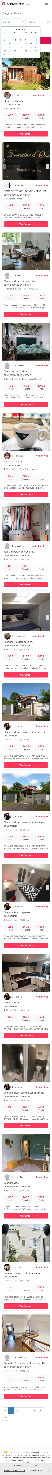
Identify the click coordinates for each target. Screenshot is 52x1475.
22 (31, 47)
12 (15, 44)
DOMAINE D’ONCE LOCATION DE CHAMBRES (28, 191)
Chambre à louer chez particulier (20, 281)
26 (15, 51)
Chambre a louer (12, 1002)
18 (10, 47)
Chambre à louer (12, 1183)
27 (20, 51)
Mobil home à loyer (13, 461)
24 (5, 51)
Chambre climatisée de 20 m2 (18, 642)
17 (5, 47)
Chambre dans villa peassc (17, 912)
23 (36, 47)
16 (36, 44)
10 (5, 44)
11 (10, 44)
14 (26, 44)
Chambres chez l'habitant (16, 371)
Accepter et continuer (38, 1470)
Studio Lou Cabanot (13, 101)
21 (26, 47)
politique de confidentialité (28, 1465)
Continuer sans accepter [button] (14, 1470)
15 (31, 44)
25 (10, 51)
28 (26, 51)
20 (20, 47)
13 (20, 44)
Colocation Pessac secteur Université (22, 1273)
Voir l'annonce (26, 134)
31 (5, 54)
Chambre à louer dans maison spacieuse (24, 822)
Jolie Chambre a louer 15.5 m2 (19, 552)
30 (36, 51)
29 (31, 51)
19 (15, 47)
